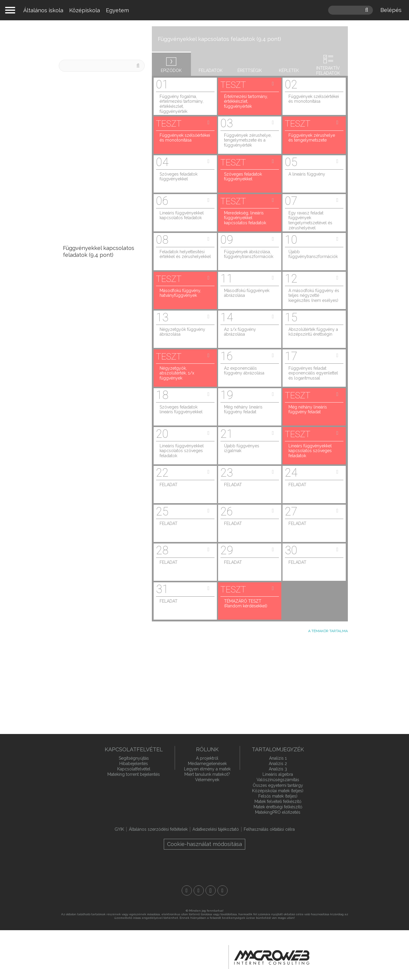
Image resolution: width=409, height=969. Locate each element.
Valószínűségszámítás (278, 779)
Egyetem (117, 10)
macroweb (271, 957)
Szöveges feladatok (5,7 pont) (101, 337)
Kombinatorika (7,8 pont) (94, 309)
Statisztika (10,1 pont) (90, 234)
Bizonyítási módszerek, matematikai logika (92, 544)
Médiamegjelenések (207, 763)
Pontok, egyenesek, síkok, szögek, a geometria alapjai (97, 674)
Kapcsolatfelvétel (133, 769)
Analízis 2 (278, 763)
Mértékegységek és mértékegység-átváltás (93, 654)
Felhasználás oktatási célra (269, 829)
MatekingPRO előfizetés (277, 812)
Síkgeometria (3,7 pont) (92, 371)
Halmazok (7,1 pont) (88, 323)
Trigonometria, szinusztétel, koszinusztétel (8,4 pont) (98, 292)
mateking (204, 10)
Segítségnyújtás (134, 758)
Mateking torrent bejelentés (133, 774)
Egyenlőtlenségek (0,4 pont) (99, 507)
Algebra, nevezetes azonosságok (88, 524)
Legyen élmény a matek (207, 769)
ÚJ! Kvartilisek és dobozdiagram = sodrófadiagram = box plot (96, 112)
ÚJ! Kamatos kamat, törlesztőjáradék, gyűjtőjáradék (88, 166)
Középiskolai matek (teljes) (277, 790)
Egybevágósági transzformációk (83, 695)
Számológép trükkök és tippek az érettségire (93, 87)
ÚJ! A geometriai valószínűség (101, 132)
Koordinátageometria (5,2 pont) (95, 353)
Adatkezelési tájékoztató (215, 829)
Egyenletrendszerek (89, 562)
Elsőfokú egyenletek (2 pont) (100, 459)
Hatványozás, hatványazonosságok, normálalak (90, 603)
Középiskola (84, 10)
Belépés (391, 10)
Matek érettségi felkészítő (278, 806)
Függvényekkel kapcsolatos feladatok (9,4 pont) (98, 251)
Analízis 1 (278, 758)
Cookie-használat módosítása (204, 844)
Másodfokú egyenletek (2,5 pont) (97, 442)
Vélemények (207, 779)
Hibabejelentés (133, 763)
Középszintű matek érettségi (106, 40)
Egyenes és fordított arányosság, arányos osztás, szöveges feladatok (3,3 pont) (100, 405)
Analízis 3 (278, 769)
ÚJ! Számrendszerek (89, 187)
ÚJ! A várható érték (87, 145)
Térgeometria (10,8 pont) (94, 221)
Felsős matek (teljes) (277, 796)
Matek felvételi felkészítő (277, 801)
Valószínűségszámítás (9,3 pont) (96, 272)
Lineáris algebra (278, 774)
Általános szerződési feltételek (158, 829)
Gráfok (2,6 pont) (84, 425)
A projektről (207, 758)
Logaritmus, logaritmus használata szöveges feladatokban (92, 630)
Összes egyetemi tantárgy (278, 785)
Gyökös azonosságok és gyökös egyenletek (93, 578)
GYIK (119, 829)
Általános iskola (43, 10)
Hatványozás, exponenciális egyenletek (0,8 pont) (98, 490)
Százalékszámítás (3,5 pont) (98, 384)
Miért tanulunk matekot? (207, 774)
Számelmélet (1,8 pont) (92, 473)
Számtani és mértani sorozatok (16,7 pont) (89, 203)
